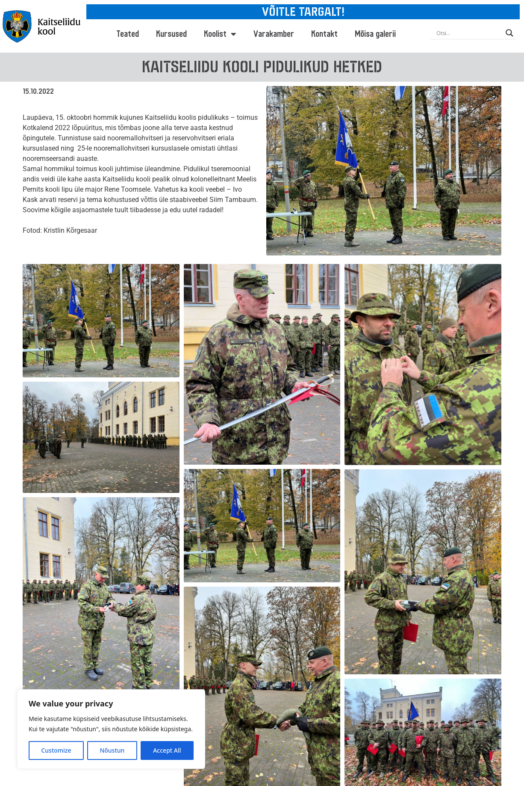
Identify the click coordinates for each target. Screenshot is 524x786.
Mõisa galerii (375, 34)
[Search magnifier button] (509, 33)
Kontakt (324, 34)
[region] (111, 729)
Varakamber (273, 34)
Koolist (220, 34)
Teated (127, 34)
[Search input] (468, 33)
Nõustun (112, 750)
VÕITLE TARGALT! (303, 12)
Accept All (167, 750)
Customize (56, 750)
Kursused (171, 34)
